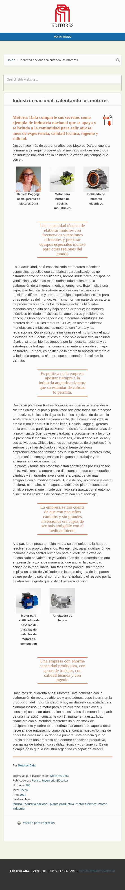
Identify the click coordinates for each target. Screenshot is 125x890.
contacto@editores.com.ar (97, 871)
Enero (24, 790)
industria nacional (36, 804)
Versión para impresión (36, 823)
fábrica (17, 804)
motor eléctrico (86, 804)
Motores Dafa (26, 765)
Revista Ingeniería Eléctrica (50, 780)
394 (27, 785)
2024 (23, 795)
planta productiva (62, 804)
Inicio (11, 60)
